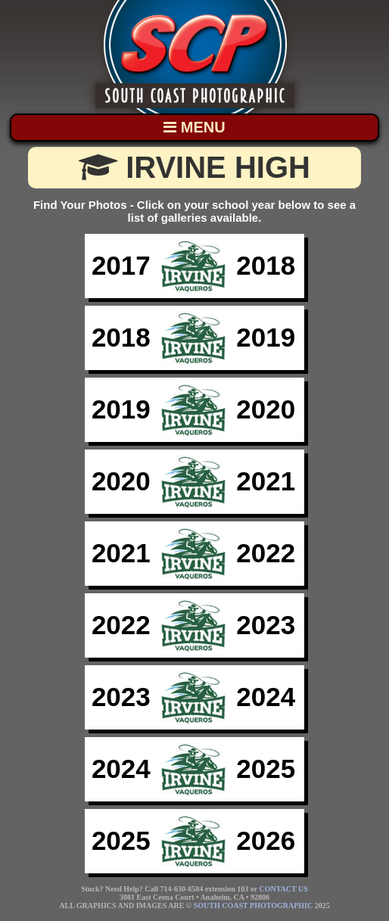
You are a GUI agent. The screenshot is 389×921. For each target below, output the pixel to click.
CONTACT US (284, 889)
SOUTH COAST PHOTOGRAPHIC (253, 905)
